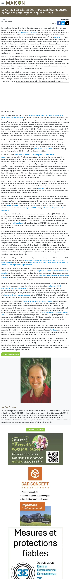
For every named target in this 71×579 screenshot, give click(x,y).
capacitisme (58, 37)
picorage (41, 188)
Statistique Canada (18, 223)
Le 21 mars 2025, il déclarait (27, 32)
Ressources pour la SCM (27, 208)
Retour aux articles (11, 354)
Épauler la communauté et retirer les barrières (37, 301)
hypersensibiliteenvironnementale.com (17, 295)
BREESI (15, 205)
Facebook (53, 330)
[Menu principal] (3, 3)
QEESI (9, 205)
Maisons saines (65, 19)
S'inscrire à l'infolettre (36, 430)
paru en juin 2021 (40, 149)
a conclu (49, 149)
